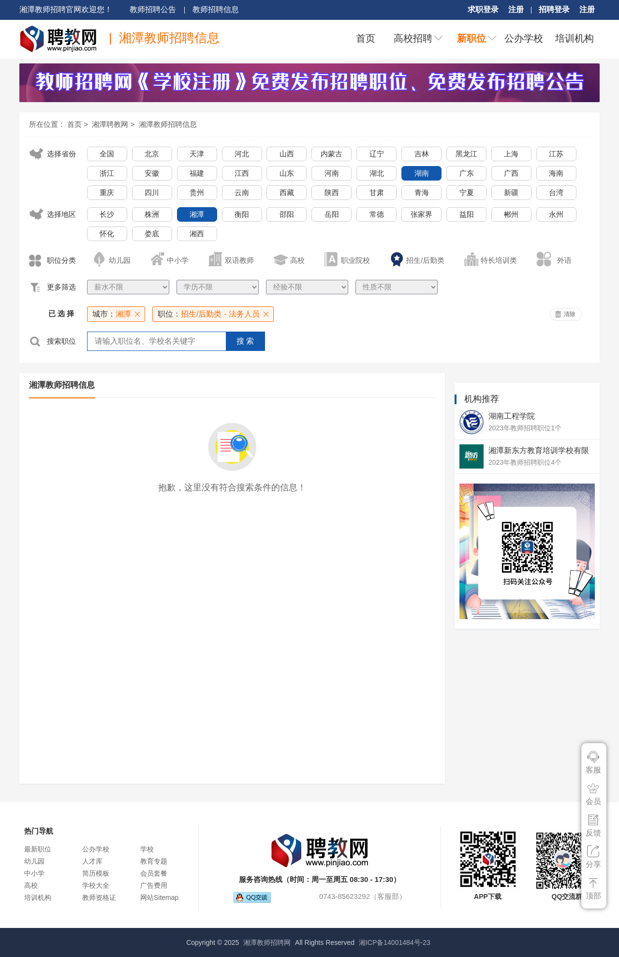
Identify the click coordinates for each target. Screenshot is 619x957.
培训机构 (574, 38)
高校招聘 (413, 38)
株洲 (152, 214)
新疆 (511, 192)
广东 (466, 173)
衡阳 (242, 214)
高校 (31, 885)
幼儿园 (34, 861)
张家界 (421, 214)
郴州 (511, 214)
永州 (556, 214)
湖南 (421, 173)
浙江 (107, 173)
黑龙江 (466, 154)
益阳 (466, 214)
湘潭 (197, 214)
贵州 (197, 192)
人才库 (92, 861)
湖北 (376, 173)
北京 (152, 154)
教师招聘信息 (215, 9)
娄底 (152, 233)
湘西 (197, 233)
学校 (147, 849)
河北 (242, 154)
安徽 (152, 173)
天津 (197, 154)
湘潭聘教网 (110, 124)
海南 (556, 173)
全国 (107, 154)
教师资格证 (99, 897)
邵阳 (287, 214)
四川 (152, 192)
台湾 (556, 192)
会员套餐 (153, 873)
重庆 (107, 192)
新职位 (471, 38)
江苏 (556, 154)
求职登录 (483, 9)
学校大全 (95, 885)
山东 (287, 173)
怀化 (107, 233)
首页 (365, 38)
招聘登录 (554, 9)
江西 (242, 173)
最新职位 (37, 849)
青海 (421, 192)
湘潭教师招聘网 (267, 942)
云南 (242, 192)
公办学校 (523, 38)
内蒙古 (331, 154)
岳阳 (331, 214)
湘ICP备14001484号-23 (394, 942)
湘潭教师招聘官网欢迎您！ (65, 9)
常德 (376, 214)
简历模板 (95, 873)
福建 (197, 173)
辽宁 (376, 154)
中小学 (34, 873)
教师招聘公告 (153, 9)
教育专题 (153, 861)
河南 (331, 173)
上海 (511, 154)
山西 (287, 154)
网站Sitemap (159, 897)
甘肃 (376, 192)
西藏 (287, 192)
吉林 (421, 154)
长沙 (107, 214)
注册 (516, 9)
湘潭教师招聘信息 (168, 124)
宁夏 (466, 192)
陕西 (331, 192)
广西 (511, 173)
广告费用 (153, 885)
